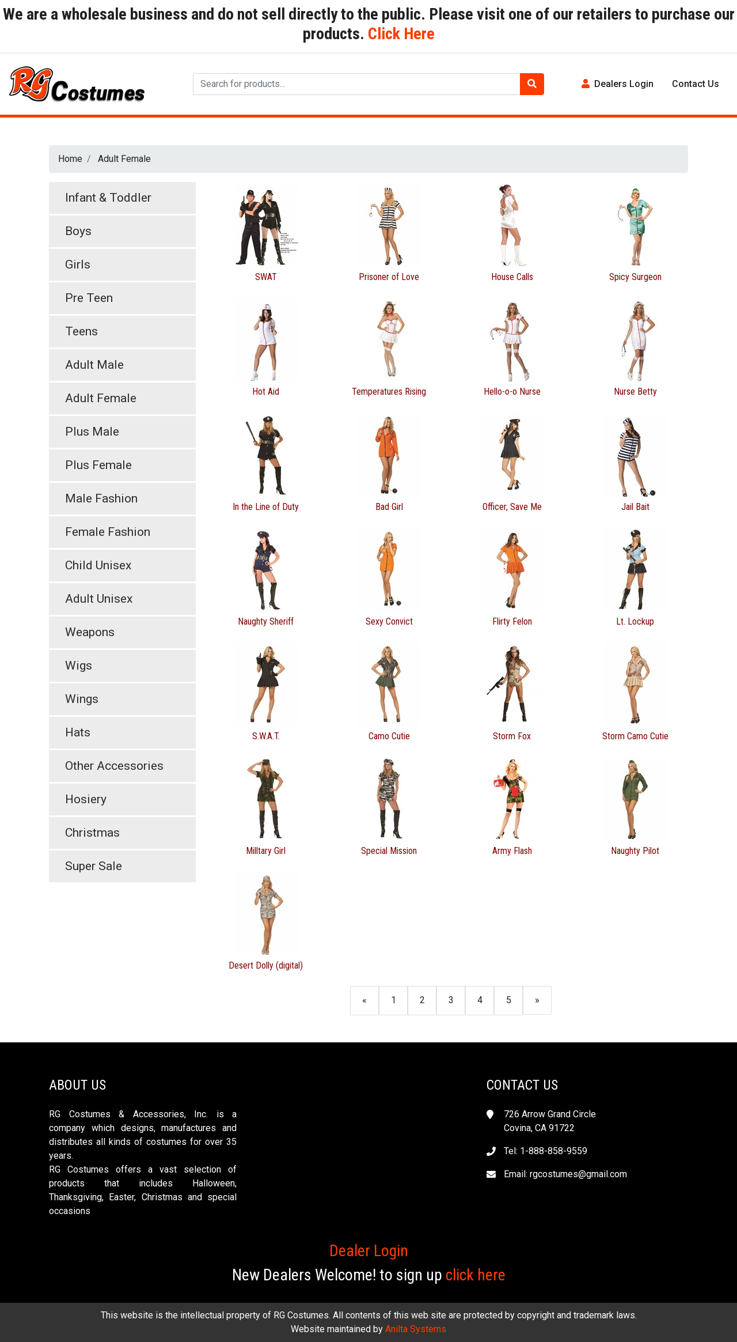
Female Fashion (107, 532)
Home (70, 158)
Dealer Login (368, 1250)
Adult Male (94, 365)
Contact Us (695, 83)
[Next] (537, 1000)
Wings (81, 699)
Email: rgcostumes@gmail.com (565, 1174)
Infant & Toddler (108, 198)
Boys (78, 231)
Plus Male (92, 431)
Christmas (92, 833)
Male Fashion (101, 498)
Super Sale (93, 866)
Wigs (78, 665)
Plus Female (98, 465)
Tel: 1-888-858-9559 (545, 1151)
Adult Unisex (98, 599)
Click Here (399, 33)
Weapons (90, 632)
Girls (77, 264)
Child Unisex (98, 565)
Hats (77, 732)
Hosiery (86, 799)
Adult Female (124, 158)
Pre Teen (89, 298)
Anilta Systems (415, 1329)
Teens (81, 331)
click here (476, 1274)
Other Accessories (114, 766)
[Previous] (364, 1000)
